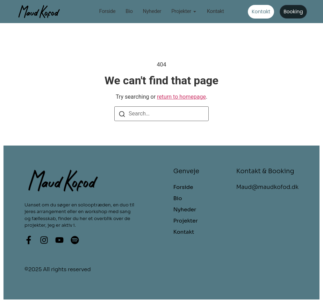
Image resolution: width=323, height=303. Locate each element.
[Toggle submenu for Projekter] (194, 11)
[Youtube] (59, 240)
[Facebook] (28, 240)
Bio (128, 11)
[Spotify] (75, 240)
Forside (107, 11)
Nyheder (152, 11)
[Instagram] (44, 240)
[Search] (122, 114)
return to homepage (181, 96)
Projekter (181, 11)
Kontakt (215, 11)
